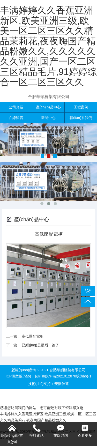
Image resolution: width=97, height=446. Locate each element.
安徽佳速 (61, 384)
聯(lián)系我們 (81, 118)
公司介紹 (16, 107)
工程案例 (81, 107)
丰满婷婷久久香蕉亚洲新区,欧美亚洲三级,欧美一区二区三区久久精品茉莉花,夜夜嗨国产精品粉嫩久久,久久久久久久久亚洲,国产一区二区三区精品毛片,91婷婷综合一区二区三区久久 (48, 46)
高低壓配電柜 (32, 336)
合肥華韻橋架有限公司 (48, 96)
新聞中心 (48, 118)
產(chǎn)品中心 (48, 107)
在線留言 (16, 118)
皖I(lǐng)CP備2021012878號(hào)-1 (63, 376)
